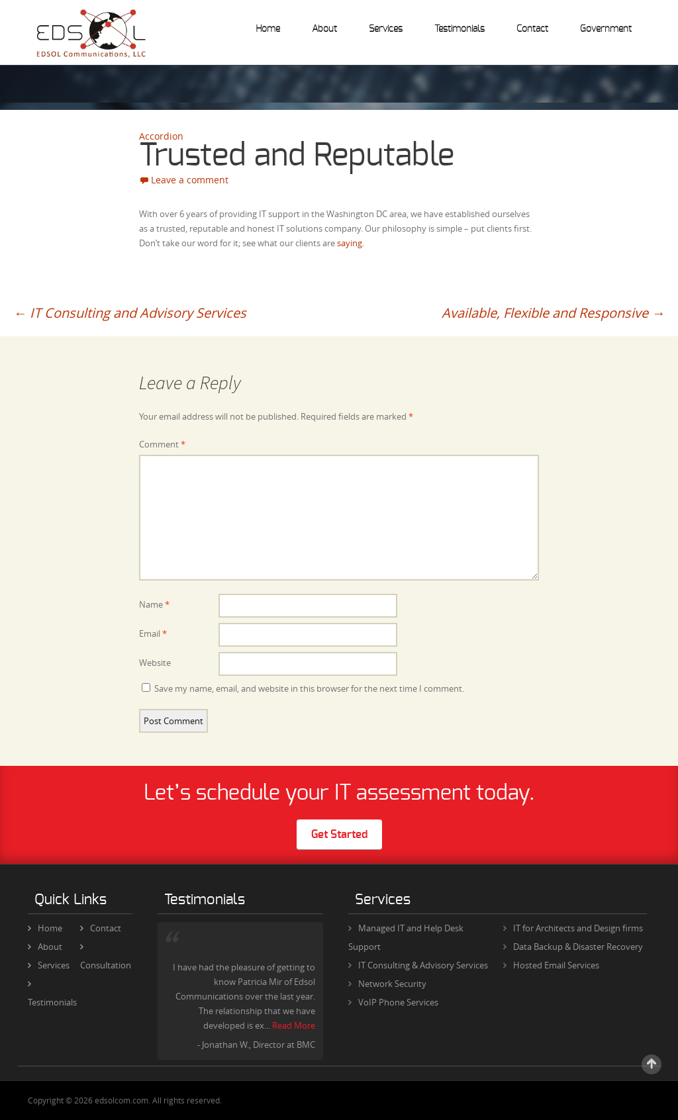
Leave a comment (189, 179)
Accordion (161, 136)
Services (386, 29)
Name (154, 604)
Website (155, 663)
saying (349, 243)
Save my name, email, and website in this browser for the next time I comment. (309, 688)
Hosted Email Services (556, 965)
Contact (532, 29)
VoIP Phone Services (398, 1002)
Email (153, 633)
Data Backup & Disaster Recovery (578, 947)
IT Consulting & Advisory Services (423, 965)
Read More (293, 1025)
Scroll (651, 1064)
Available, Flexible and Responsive (553, 313)
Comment (162, 444)
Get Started (339, 834)
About (324, 29)
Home (268, 29)
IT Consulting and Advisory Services (129, 313)
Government (606, 29)
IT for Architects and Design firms (578, 928)
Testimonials (459, 29)
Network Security (392, 984)
